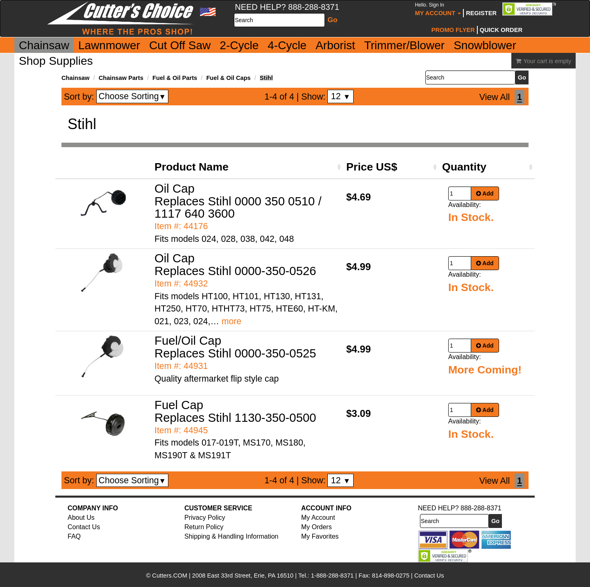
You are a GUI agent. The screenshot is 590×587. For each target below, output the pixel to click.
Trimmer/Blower (404, 45)
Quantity (464, 167)
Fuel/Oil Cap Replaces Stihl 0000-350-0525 (235, 347)
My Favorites (320, 536)
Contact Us (84, 526)
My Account (438, 9)
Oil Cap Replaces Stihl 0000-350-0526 (235, 264)
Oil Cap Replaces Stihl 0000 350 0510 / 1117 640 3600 (238, 201)
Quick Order (501, 30)
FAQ (74, 536)
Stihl (266, 78)
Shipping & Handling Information (231, 536)
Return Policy (203, 526)
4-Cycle (287, 45)
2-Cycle (239, 45)
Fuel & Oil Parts (174, 78)
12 (340, 96)
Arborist (335, 45)
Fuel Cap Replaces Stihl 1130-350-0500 (235, 411)
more (232, 321)
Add (485, 193)
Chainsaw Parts (121, 78)
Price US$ (371, 167)
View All (494, 97)
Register (481, 13)
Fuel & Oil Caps (228, 78)
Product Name (191, 167)
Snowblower (485, 45)
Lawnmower (109, 45)
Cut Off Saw (180, 45)
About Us (81, 517)
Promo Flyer (453, 30)
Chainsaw (44, 45)
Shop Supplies (56, 61)
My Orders (316, 526)
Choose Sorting (132, 96)
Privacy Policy (204, 517)
